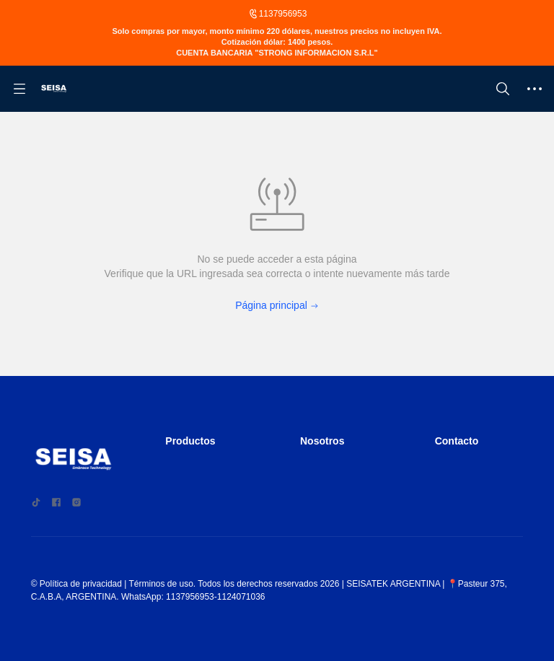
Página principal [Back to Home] (277, 318)
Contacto (460, 448)
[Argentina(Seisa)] (54, 107)
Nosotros (325, 448)
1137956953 (283, 14)
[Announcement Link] (276, 52)
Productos (193, 448)
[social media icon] (36, 509)
